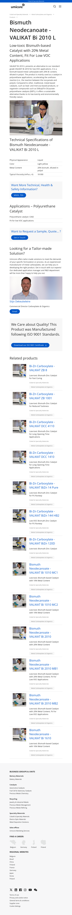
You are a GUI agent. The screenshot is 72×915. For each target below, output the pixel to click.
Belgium (13, 844)
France (12, 867)
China (12, 862)
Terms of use (14, 895)
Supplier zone (14, 903)
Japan (12, 873)
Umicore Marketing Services (19, 831)
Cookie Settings (15, 906)
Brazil (12, 859)
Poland (43, 844)
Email (14, 311)
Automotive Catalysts (17, 788)
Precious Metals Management (20, 805)
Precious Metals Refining (18, 808)
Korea (12, 876)
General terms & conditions (19, 900)
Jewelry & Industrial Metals (19, 802)
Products (12, 17)
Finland (33, 844)
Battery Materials (16, 779)
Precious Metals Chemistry (19, 793)
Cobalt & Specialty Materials (19, 816)
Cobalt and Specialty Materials (19, 14)
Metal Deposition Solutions (19, 822)
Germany (23, 844)
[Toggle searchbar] (54, 6)
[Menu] (60, 6)
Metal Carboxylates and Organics (42, 14)
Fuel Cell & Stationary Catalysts (21, 791)
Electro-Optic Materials (18, 819)
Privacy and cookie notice (19, 898)
